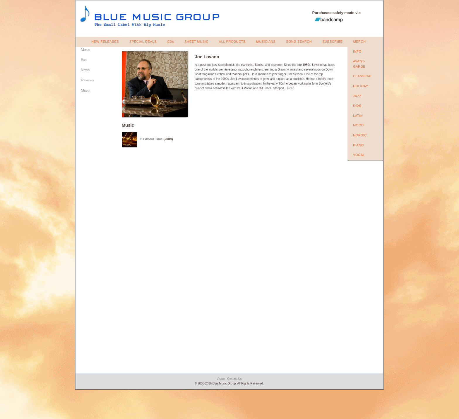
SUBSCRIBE (332, 41)
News (85, 70)
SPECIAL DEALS (143, 41)
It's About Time (151, 139)
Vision (221, 378)
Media (85, 90)
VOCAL (359, 155)
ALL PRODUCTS (232, 41)
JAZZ (357, 96)
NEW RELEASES (105, 41)
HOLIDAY (360, 86)
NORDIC (360, 135)
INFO (357, 51)
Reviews (87, 80)
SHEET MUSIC (196, 41)
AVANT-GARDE (359, 63)
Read (290, 88)
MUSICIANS (266, 41)
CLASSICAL (362, 76)
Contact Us (234, 378)
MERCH (359, 41)
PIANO (358, 145)
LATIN (358, 115)
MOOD (358, 125)
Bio (83, 60)
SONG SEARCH (299, 41)
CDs (170, 41)
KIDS (357, 105)
